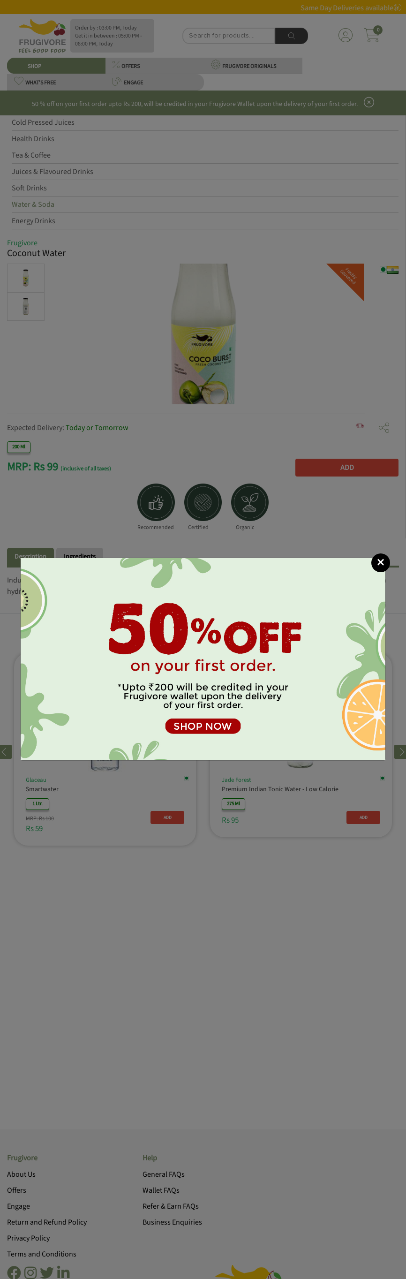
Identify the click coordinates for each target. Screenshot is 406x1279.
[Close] (380, 562)
